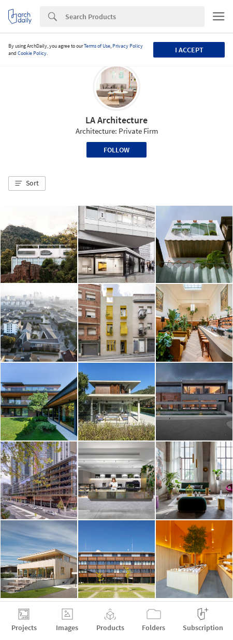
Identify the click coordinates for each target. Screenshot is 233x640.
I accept (189, 49)
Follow (116, 149)
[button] (27, 183)
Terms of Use (97, 45)
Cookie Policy (32, 53)
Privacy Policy (127, 45)
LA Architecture (116, 120)
